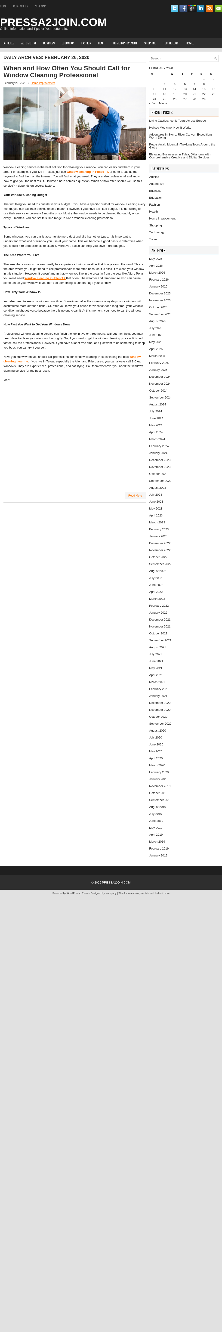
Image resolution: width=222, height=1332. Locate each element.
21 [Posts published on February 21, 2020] (194, 94)
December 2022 (160, 543)
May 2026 (155, 258)
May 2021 (155, 668)
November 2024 (160, 383)
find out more (162, 893)
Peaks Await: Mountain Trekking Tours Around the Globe (182, 146)
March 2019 (157, 841)
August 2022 (157, 571)
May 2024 (155, 425)
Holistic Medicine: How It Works (170, 127)
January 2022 (158, 612)
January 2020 (158, 779)
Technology (171, 43)
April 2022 (156, 591)
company (111, 893)
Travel (189, 43)
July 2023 (155, 494)
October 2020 (158, 716)
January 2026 (158, 286)
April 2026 (156, 265)
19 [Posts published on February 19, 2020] (174, 94)
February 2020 (159, 772)
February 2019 (159, 848)
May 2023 (155, 508)
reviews (134, 893)
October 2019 (158, 793)
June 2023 (156, 501)
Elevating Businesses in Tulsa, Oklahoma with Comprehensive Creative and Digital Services (179, 156)
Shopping (150, 43)
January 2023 (158, 536)
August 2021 (157, 647)
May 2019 (155, 827)
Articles (8, 43)
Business (49, 43)
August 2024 (157, 404)
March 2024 (157, 439)
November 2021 (160, 626)
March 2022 (157, 598)
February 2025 (159, 363)
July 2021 (155, 654)
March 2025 (157, 356)
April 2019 (156, 834)
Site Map (40, 6)
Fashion (86, 43)
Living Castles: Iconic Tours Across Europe (177, 120)
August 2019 (157, 807)
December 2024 (160, 376)
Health (102, 43)
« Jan (153, 103)
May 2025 (155, 342)
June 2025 (156, 335)
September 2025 (160, 314)
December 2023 (160, 460)
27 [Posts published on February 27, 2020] (185, 99)
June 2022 (156, 585)
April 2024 (156, 432)
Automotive (28, 43)
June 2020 (156, 744)
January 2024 (158, 453)
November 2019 (160, 786)
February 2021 (159, 689)
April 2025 (156, 349)
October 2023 (158, 474)
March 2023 (157, 522)
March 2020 (157, 765)
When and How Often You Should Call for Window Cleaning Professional (66, 72)
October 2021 (158, 633)
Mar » (163, 103)
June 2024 (156, 418)
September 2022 (160, 564)
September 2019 (160, 800)
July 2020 (155, 737)
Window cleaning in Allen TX (45, 278)
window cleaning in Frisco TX (88, 171)
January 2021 (158, 696)
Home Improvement (125, 43)
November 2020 (160, 709)
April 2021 (156, 675)
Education (68, 43)
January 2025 (158, 369)
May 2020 (155, 751)
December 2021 (160, 619)
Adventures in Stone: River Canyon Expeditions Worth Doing (181, 136)
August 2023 (157, 487)
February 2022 (159, 605)
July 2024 (155, 411)
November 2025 (160, 300)
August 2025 (157, 321)
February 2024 (159, 446)
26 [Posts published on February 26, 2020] (174, 99)
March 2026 (157, 272)
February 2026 (159, 279)
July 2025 (155, 328)
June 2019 (156, 820)
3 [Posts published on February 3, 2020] (154, 84)
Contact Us (20, 6)
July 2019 (155, 814)
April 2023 (156, 515)
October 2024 (158, 390)
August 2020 (157, 730)
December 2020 (160, 703)
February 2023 (159, 529)
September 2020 (160, 723)
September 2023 (160, 480)
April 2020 (156, 758)
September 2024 (160, 397)
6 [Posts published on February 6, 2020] (185, 84)
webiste (144, 893)
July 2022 (155, 578)
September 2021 (160, 640)
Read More (135, 495)
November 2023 (160, 467)
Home (3, 6)
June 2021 (156, 661)
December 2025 (160, 293)
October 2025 (158, 307)
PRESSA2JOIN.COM (53, 22)
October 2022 (158, 557)
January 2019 (158, 855)
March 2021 (157, 682)
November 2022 (160, 550)
